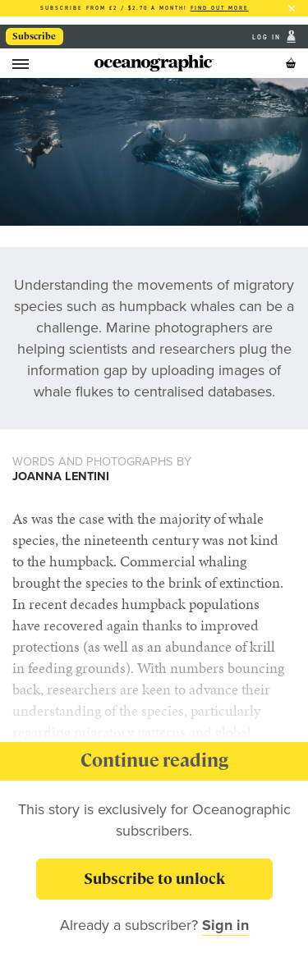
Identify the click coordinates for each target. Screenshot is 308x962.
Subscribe (34, 36)
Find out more (220, 7)
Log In (268, 36)
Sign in (225, 925)
